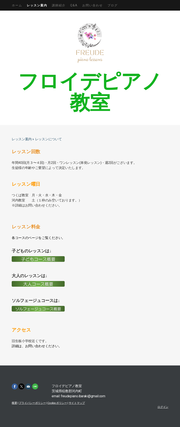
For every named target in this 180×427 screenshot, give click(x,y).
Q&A (74, 5)
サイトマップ (77, 403)
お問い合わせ (92, 5)
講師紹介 (59, 5)
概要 (14, 403)
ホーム (17, 5)
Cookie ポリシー (57, 403)
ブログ (112, 5)
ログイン (162, 407)
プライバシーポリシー (32, 403)
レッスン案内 (37, 5)
